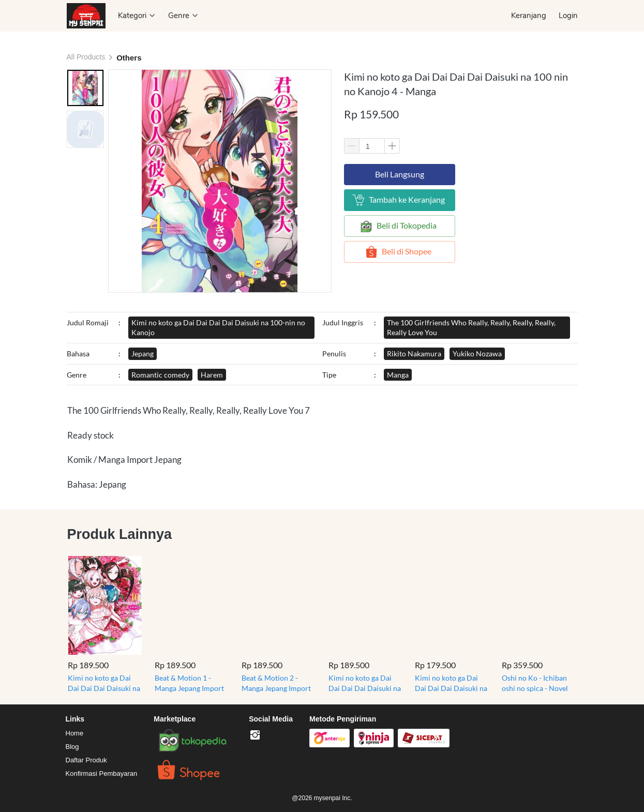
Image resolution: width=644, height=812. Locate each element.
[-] (255, 735)
